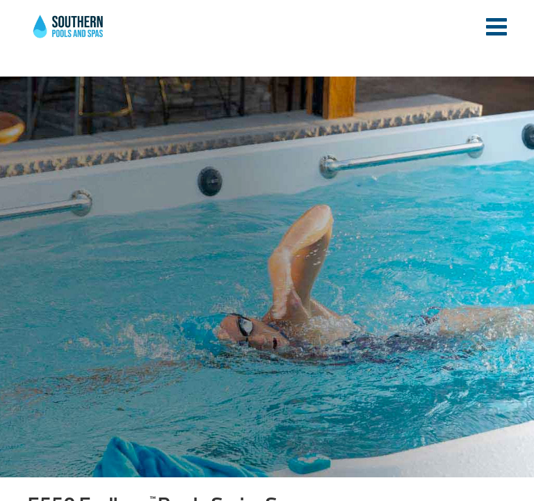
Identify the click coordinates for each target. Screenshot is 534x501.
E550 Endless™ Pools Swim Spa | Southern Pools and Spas (68, 34)
